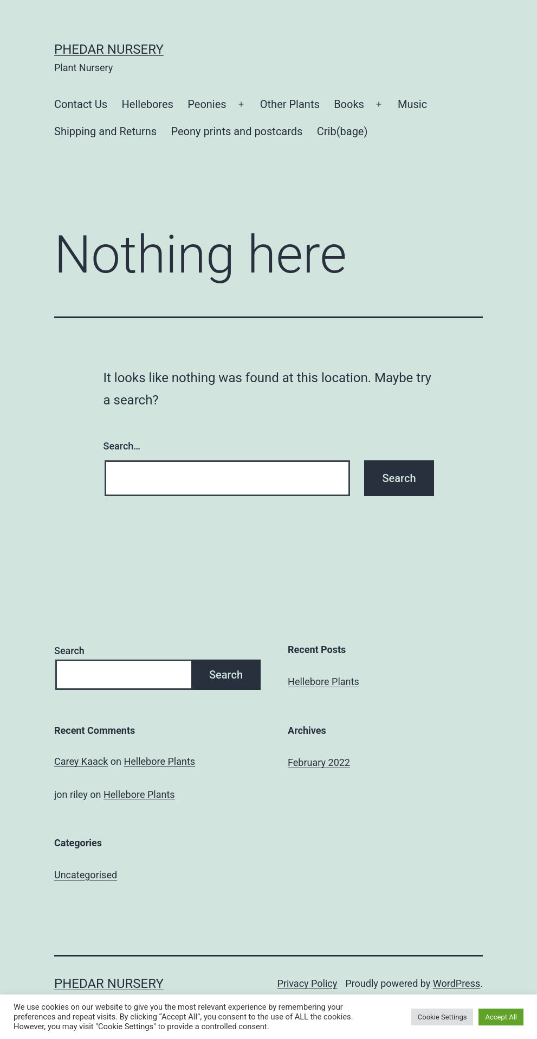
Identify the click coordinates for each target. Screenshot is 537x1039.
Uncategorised (85, 874)
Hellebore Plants (323, 681)
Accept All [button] (501, 1017)
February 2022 (319, 762)
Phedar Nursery (109, 49)
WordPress (456, 983)
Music (412, 104)
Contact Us (80, 104)
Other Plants (290, 104)
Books (349, 104)
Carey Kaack (81, 761)
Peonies (206, 104)
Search (69, 650)
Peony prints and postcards (237, 131)
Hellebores (147, 104)
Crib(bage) (342, 131)
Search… (122, 446)
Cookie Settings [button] (442, 1017)
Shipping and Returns (105, 131)
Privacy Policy (307, 983)
